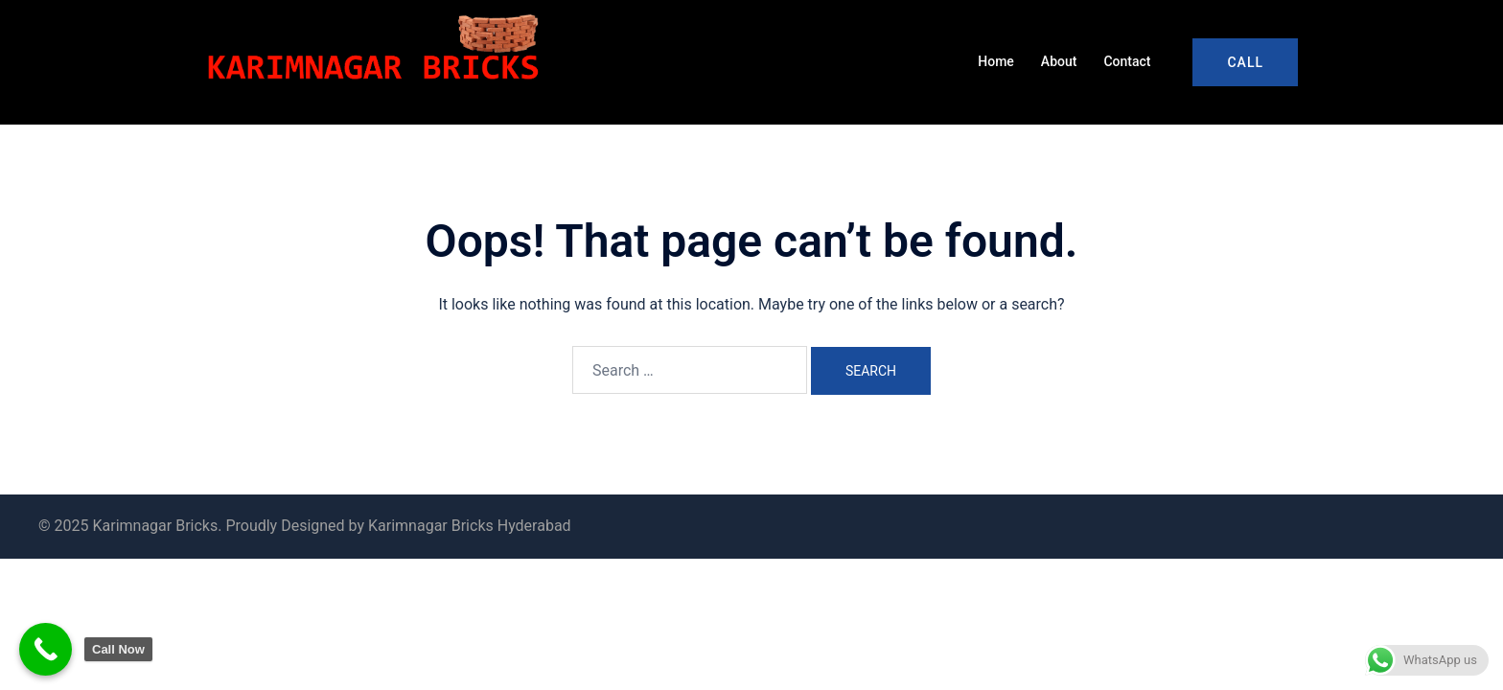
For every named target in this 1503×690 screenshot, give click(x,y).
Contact (1126, 61)
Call (1245, 62)
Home (996, 61)
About (1059, 61)
